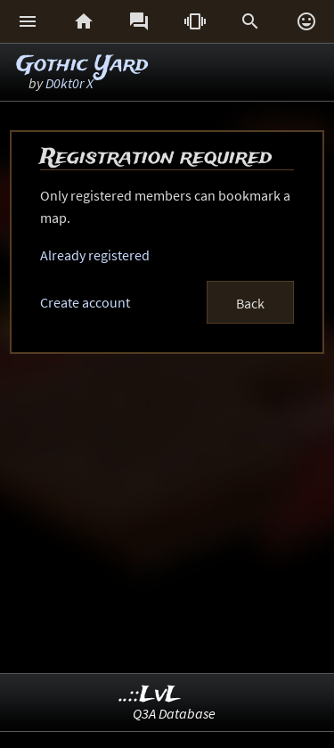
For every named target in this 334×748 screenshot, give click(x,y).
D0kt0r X (69, 83)
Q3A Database (174, 713)
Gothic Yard (82, 64)
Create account (85, 302)
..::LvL (150, 695)
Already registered (95, 255)
